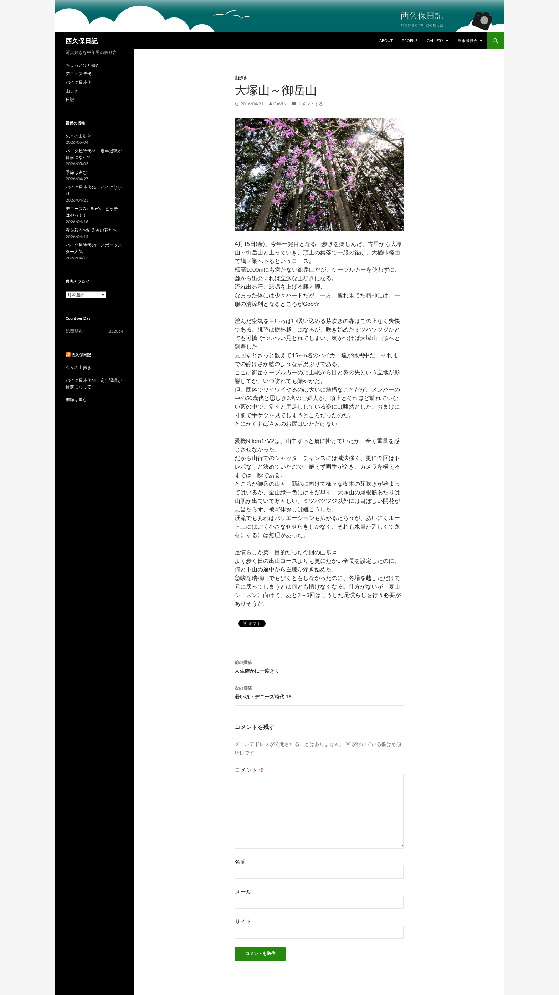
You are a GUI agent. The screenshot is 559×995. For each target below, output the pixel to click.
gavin (280, 103)
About (386, 40)
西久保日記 (82, 41)
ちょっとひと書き (83, 65)
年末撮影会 (467, 40)
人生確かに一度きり (319, 666)
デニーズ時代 (78, 73)
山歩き (241, 77)
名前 (240, 861)
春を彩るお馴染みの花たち (91, 230)
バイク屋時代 (78, 82)
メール (243, 891)
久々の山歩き (78, 135)
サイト (243, 921)
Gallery (435, 40)
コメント (249, 769)
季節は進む (76, 172)
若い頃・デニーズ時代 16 (319, 691)
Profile (409, 40)
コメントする (310, 103)
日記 (70, 99)
